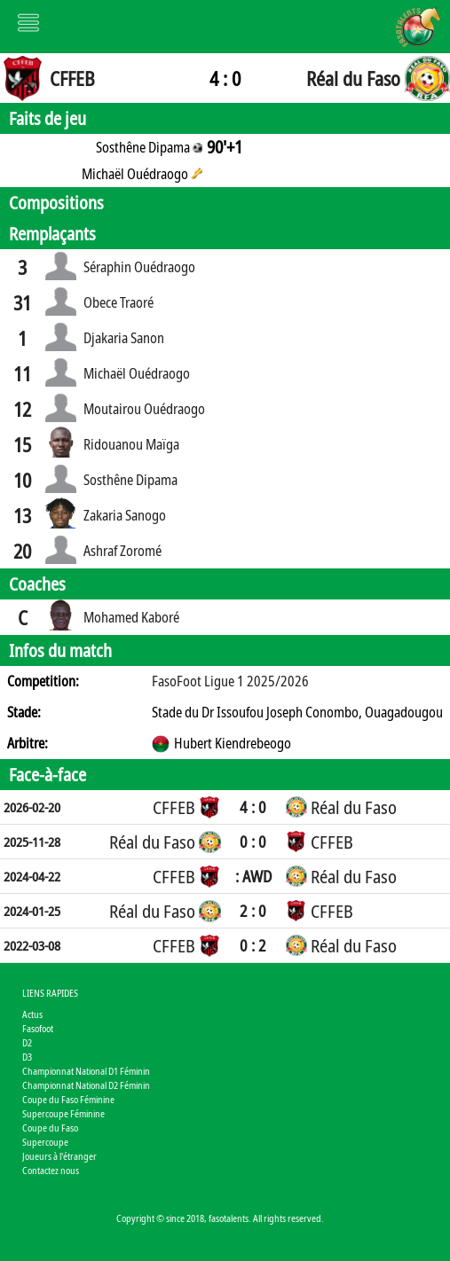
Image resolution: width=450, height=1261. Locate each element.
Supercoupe (45, 1141)
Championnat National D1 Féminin (86, 1070)
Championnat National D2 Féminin (86, 1085)
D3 (27, 1056)
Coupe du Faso (50, 1127)
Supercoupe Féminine (63, 1113)
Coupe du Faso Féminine (68, 1099)
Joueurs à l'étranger (59, 1156)
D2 (27, 1042)
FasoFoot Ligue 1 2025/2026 (230, 681)
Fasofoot (37, 1028)
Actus (32, 1014)
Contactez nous (50, 1170)
